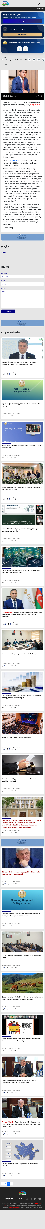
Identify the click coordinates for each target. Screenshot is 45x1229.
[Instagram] (25, 48)
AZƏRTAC (14, 160)
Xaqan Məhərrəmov (13, 1207)
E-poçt (3, 280)
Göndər (8, 311)
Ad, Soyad (4, 273)
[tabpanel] (22, 237)
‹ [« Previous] (2, 1184)
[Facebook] (19, 48)
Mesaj (3, 288)
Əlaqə (20, 1199)
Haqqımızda (9, 1199)
